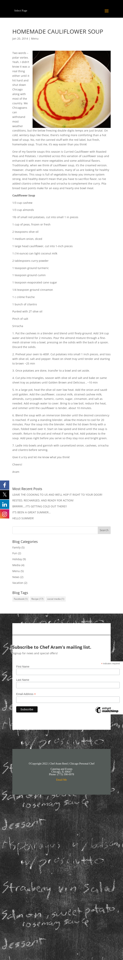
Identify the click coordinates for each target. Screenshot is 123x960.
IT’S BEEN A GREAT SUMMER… (31, 512)
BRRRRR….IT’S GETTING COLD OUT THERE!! (39, 506)
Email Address (26, 694)
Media (16, 565)
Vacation (17, 583)
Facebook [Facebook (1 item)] (21, 599)
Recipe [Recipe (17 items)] (37, 599)
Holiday (17, 559)
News (15, 577)
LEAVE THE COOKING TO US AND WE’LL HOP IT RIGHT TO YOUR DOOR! (57, 494)
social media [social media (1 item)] (55, 599)
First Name (22, 666)
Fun (14, 553)
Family (16, 547)
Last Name (22, 679)
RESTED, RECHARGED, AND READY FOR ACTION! (43, 500)
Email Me (61, 779)
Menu (35, 38)
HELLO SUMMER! (23, 518)
